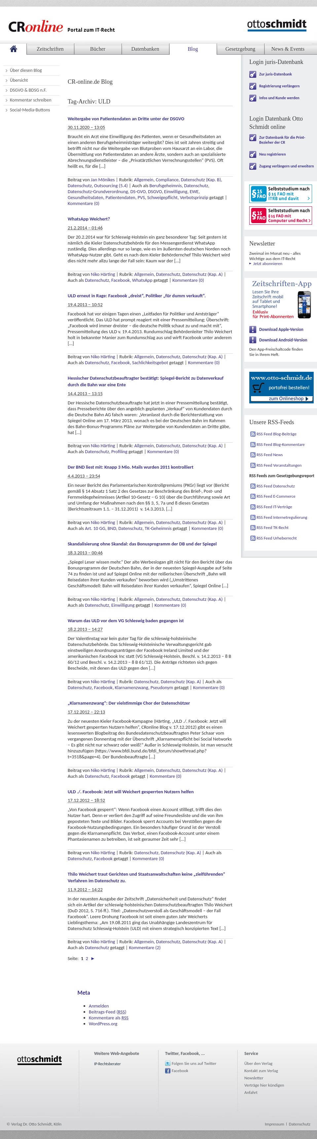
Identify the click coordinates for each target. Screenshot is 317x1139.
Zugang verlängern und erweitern (286, 166)
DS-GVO (138, 191)
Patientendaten (120, 197)
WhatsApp (142, 280)
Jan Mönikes (103, 180)
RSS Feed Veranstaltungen (279, 465)
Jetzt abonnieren (267, 263)
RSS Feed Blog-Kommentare (281, 444)
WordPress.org (103, 1024)
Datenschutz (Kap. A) (202, 274)
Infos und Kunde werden (279, 98)
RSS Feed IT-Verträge (274, 506)
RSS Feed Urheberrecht (277, 538)
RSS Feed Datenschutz (276, 485)
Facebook (120, 280)
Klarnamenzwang (131, 687)
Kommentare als (108, 1018)
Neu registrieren (272, 154)
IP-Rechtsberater (107, 1064)
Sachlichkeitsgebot (150, 362)
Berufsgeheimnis (166, 186)
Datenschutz (80, 186)
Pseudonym (162, 687)
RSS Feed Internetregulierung (282, 517)
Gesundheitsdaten (85, 197)
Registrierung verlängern (279, 86)
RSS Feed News (270, 454)
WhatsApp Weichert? (89, 219)
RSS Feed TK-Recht (273, 527)
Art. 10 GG (95, 528)
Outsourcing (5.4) (111, 186)
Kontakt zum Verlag (261, 1070)
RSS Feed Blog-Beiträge (277, 433)
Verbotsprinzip (194, 197)
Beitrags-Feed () (107, 1012)
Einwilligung (176, 191)
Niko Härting (103, 274)
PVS (141, 197)
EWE (194, 191)
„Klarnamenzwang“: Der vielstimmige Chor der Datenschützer (129, 703)
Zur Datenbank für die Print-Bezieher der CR (282, 140)
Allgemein (144, 180)
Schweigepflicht (162, 197)
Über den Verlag (258, 1063)
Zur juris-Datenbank (275, 74)
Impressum (274, 1124)
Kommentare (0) (83, 203)
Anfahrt (251, 1092)
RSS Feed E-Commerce (276, 496)
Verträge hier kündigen (264, 1085)
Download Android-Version (283, 339)
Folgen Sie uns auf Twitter (194, 1063)
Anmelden (99, 1006)
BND (112, 528)
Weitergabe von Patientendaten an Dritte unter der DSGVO (126, 119)
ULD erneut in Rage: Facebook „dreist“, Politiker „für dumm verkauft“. (137, 296)
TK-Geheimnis (158, 528)
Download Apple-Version (281, 329)
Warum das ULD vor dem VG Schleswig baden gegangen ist (126, 621)
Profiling (119, 451)
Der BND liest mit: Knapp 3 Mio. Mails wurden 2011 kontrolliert (131, 467)
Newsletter (254, 1077)
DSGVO (155, 191)
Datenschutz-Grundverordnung (98, 191)
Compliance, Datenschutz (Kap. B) (188, 180)
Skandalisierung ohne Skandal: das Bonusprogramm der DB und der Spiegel (142, 544)
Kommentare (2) (145, 947)
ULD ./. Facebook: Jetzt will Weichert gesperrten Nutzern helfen (131, 792)
